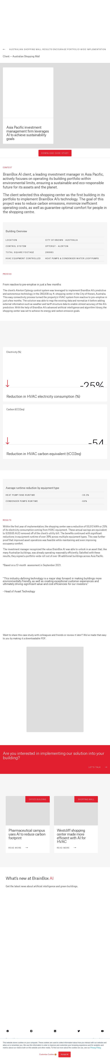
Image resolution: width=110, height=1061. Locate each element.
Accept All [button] (64, 1054)
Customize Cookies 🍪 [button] (48, 1054)
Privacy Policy (95, 1048)
